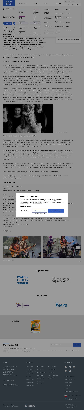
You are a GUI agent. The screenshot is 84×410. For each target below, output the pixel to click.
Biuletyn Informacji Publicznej (72, 396)
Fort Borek (28, 376)
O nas (46, 3)
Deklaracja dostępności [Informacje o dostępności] (70, 376)
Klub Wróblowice (52, 378)
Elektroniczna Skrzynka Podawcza (71, 399)
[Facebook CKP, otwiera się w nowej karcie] (66, 367)
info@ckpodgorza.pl (61, 33)
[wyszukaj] (65, 2)
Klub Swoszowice (52, 369)
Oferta (35, 3)
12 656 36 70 (60, 35)
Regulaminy (67, 385)
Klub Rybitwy (40, 381)
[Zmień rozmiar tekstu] (68, 4)
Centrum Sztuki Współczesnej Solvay (31, 370)
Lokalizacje (22, 3)
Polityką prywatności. (75, 350)
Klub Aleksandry (30, 385)
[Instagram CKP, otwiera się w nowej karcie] (74, 367)
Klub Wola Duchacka (53, 375)
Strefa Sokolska (29, 366)
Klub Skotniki (40, 383)
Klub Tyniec (51, 372)
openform (71, 407)
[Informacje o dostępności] (73, 4)
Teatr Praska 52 (29, 382)
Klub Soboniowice (52, 366)
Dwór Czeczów (29, 373)
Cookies (66, 388)
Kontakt (58, 3)
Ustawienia (25, 211)
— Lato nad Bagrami (16, 8)
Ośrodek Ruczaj (30, 379)
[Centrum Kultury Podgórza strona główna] (9, 3)
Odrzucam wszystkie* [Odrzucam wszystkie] (39, 210)
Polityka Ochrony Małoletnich (71, 391)
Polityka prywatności (69, 379)
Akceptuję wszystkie (56, 210)
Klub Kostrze (40, 369)
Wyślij (77, 344)
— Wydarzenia (8, 8)
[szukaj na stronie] (74, 2)
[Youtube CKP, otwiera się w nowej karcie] (70, 367)
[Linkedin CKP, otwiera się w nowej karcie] (66, 371)
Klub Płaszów (40, 375)
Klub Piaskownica (41, 372)
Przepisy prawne (68, 382)
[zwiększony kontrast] (77, 4)
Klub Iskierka (40, 366)
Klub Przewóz (40, 378)
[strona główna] (3, 9)
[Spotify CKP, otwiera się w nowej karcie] (70, 371)
